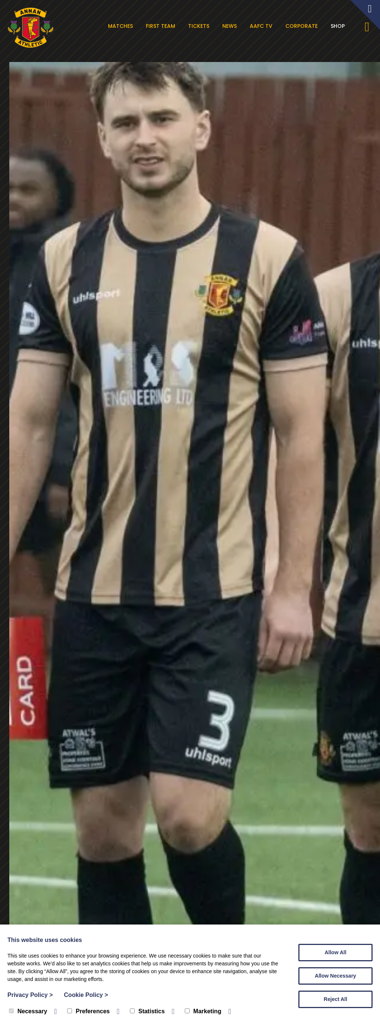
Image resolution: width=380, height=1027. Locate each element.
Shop (339, 26)
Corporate (302, 26)
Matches (121, 26)
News (230, 26)
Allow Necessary (335, 976)
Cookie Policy (86, 995)
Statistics (147, 1011)
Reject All (335, 999)
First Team (161, 26)
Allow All (336, 952)
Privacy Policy (30, 995)
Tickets (199, 26)
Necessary (28, 1011)
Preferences (88, 1011)
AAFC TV (262, 26)
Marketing (203, 1011)
